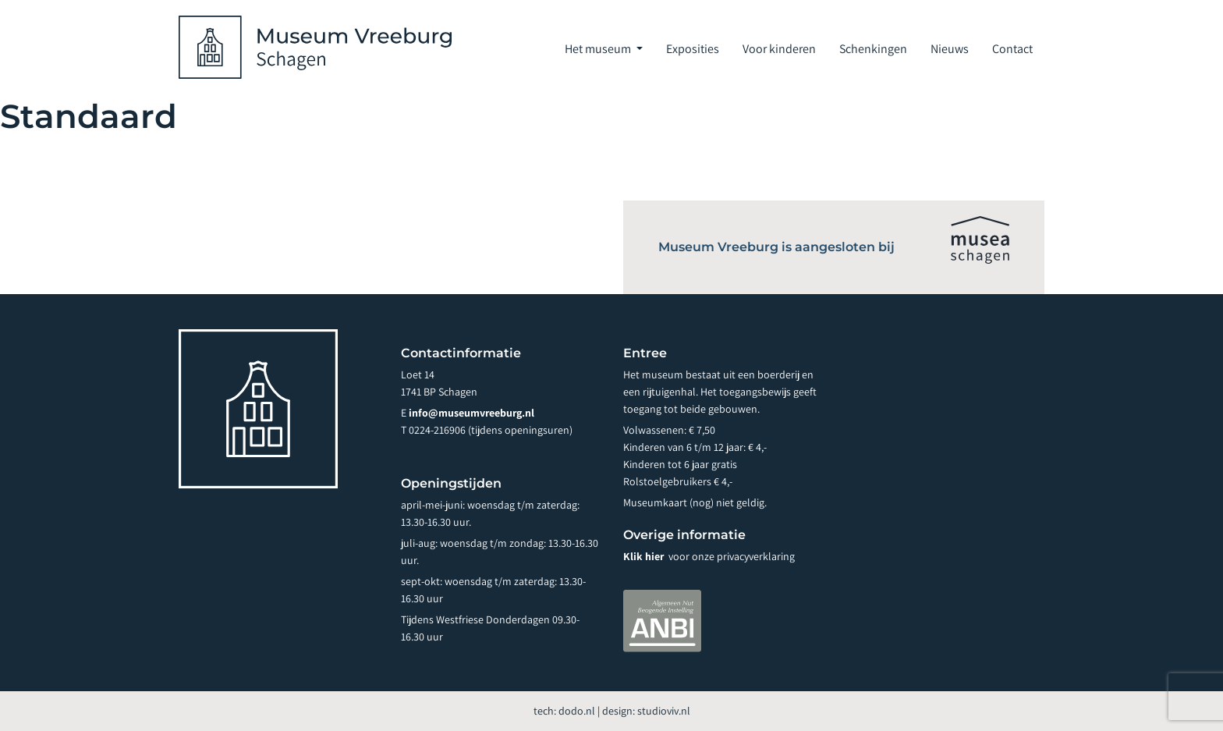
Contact (1012, 49)
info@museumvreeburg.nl (471, 413)
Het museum (599, 49)
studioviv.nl (663, 711)
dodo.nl (576, 711)
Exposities (692, 49)
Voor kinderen (779, 49)
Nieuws (950, 49)
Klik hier (644, 556)
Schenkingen (873, 49)
